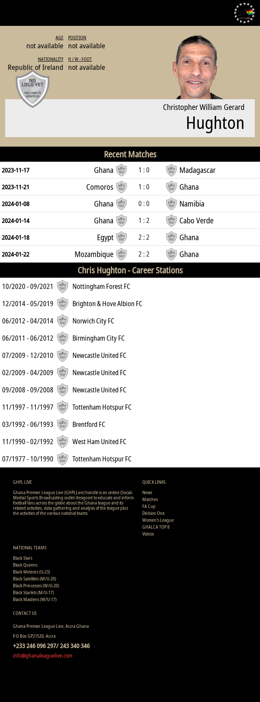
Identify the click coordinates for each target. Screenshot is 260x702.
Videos (148, 533)
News (147, 492)
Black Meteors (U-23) (31, 571)
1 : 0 (144, 170)
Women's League (158, 520)
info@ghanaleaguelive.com (42, 655)
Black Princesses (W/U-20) (36, 585)
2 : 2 (144, 237)
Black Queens (25, 564)
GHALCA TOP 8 (155, 526)
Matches (150, 499)
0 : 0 (144, 203)
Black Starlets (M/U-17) (33, 592)
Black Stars (22, 558)
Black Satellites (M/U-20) (34, 578)
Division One (153, 513)
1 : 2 (144, 220)
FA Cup (149, 506)
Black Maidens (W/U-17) (34, 599)
